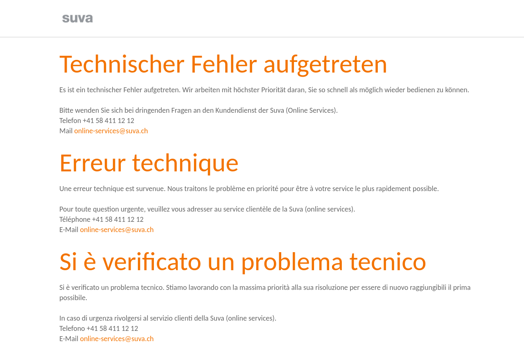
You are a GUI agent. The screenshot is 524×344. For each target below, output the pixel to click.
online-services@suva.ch (111, 130)
